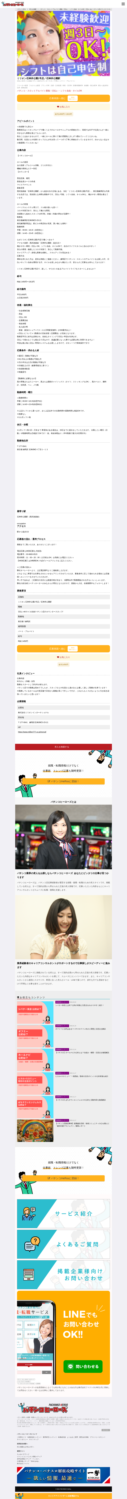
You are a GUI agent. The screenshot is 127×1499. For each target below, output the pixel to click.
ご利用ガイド (21, 1437)
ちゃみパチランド (23, 1454)
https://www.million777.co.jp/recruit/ (32, 732)
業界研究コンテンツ (50, 1437)
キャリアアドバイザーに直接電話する (63, 1496)
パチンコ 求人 (21, 9)
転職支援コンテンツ (35, 1437)
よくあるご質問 (72, 1437)
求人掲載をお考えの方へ (25, 1447)
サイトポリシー (22, 1439)
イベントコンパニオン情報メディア (29, 1456)
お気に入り (63, 107)
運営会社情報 (84, 1437)
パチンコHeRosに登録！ (64, 781)
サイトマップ (33, 1439)
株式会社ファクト (23, 1463)
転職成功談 (62, 1437)
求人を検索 (32, 9)
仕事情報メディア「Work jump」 (28, 1461)
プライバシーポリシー (97, 1437)
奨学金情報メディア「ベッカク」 (28, 1459)
